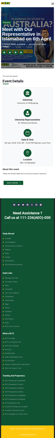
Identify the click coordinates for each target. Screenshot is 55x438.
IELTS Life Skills (9, 338)
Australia (7, 239)
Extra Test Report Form (12, 368)
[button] (4, 52)
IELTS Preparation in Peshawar (14, 399)
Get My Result (9, 361)
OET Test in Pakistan (11, 293)
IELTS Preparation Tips (11, 403)
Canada (6, 257)
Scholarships (8, 297)
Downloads (7, 289)
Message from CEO (10, 278)
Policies (6, 315)
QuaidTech (31, 435)
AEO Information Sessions (12, 265)
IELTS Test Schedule (11, 346)
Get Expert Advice (10, 282)
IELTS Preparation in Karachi (13, 388)
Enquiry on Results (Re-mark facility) (16, 364)
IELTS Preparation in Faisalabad (14, 395)
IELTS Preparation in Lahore (13, 384)
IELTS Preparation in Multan (13, 392)
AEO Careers (8, 319)
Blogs (6, 304)
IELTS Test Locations (11, 326)
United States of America (12, 246)
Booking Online (9, 353)
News (6, 323)
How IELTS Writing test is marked (15, 407)
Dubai (6, 253)
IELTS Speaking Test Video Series (15, 414)
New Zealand (8, 261)
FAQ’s (6, 285)
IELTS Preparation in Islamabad (14, 381)
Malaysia (7, 250)
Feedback (7, 312)
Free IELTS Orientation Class (13, 410)
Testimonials (8, 300)
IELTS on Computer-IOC (12, 342)
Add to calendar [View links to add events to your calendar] (14, 183)
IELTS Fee (7, 350)
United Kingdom (9, 242)
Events (6, 308)
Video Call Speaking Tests (13, 357)
